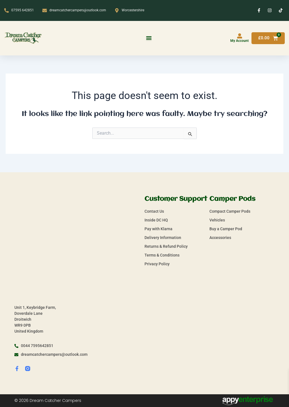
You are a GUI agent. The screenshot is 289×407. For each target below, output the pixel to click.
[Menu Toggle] (149, 38)
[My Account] (239, 35)
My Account (239, 41)
